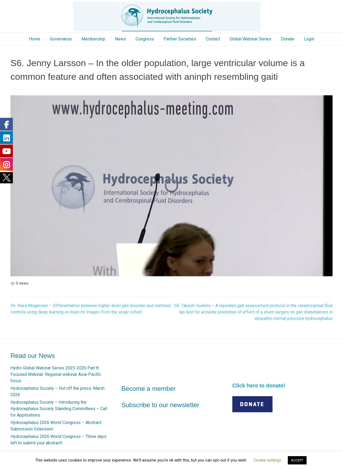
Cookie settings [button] (267, 460)
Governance (61, 38)
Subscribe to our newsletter (160, 405)
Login (309, 38)
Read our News (32, 355)
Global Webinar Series (250, 38)
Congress (145, 38)
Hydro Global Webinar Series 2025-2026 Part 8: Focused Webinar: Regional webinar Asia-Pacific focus (55, 374)
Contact (213, 38)
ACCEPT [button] (297, 460)
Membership (93, 38)
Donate (287, 38)
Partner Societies (179, 38)
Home (34, 38)
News (120, 38)
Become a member (148, 388)
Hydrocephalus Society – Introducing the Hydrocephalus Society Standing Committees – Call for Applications (58, 409)
